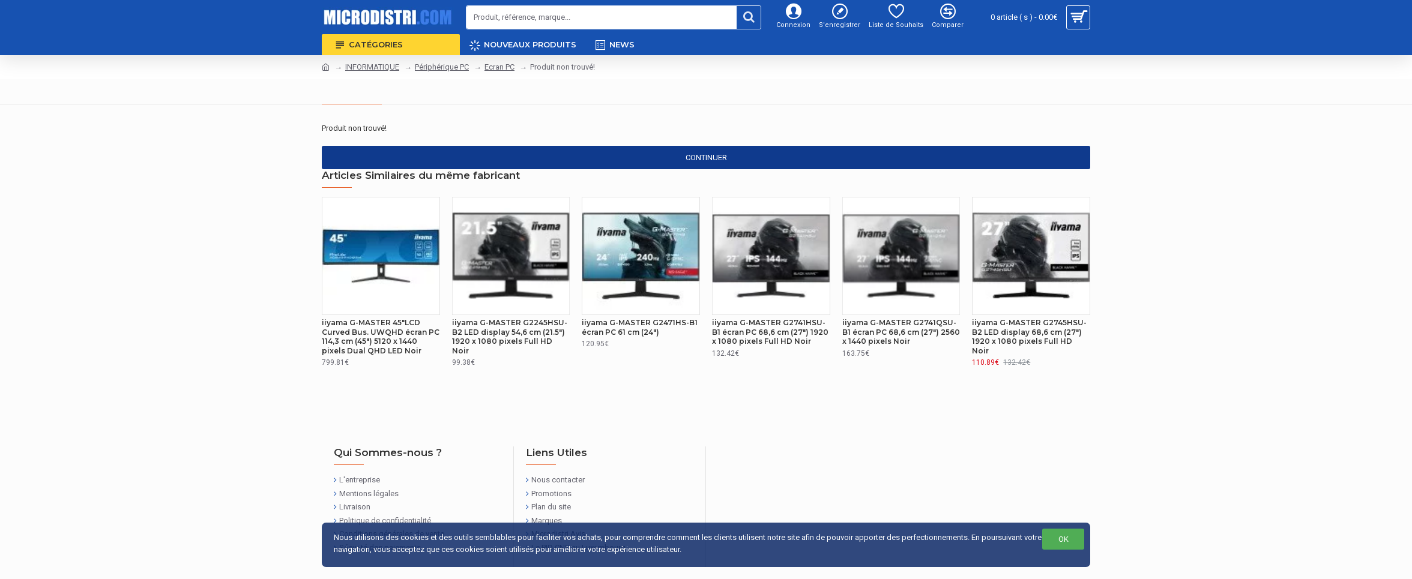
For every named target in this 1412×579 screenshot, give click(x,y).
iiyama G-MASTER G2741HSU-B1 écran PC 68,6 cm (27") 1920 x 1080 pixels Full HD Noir (770, 332)
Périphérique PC (442, 66)
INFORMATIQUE (372, 66)
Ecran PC (499, 66)
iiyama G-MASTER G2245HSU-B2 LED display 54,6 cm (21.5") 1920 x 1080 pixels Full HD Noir (509, 336)
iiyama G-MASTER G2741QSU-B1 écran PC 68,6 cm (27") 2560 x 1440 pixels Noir (901, 332)
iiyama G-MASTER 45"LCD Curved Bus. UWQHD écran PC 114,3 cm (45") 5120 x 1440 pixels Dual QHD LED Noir (380, 336)
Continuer (706, 157)
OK (1063, 539)
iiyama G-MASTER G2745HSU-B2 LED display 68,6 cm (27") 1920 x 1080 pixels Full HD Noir (1029, 336)
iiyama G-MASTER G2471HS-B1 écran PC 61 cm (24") (640, 327)
